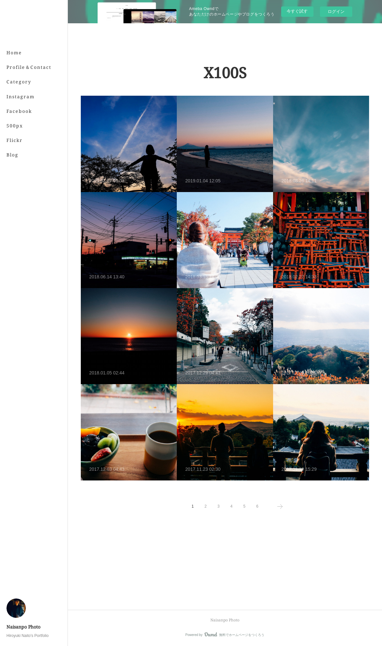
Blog (12, 155)
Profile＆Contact (28, 67)
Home (14, 52)
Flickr (14, 140)
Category (18, 82)
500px (14, 126)
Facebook (19, 111)
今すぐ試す (297, 11)
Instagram (20, 96)
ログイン (336, 11)
